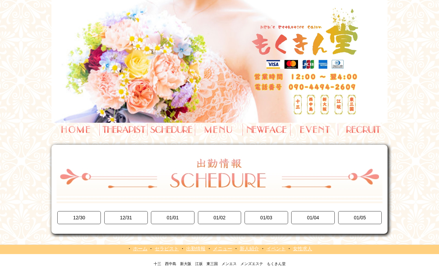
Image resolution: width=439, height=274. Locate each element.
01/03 (266, 217)
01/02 (219, 217)
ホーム (140, 248)
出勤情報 (195, 248)
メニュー (222, 248)
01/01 (173, 217)
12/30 (79, 217)
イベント (276, 248)
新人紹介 (249, 248)
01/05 (360, 217)
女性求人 (302, 248)
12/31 (126, 217)
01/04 (313, 217)
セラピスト (167, 248)
